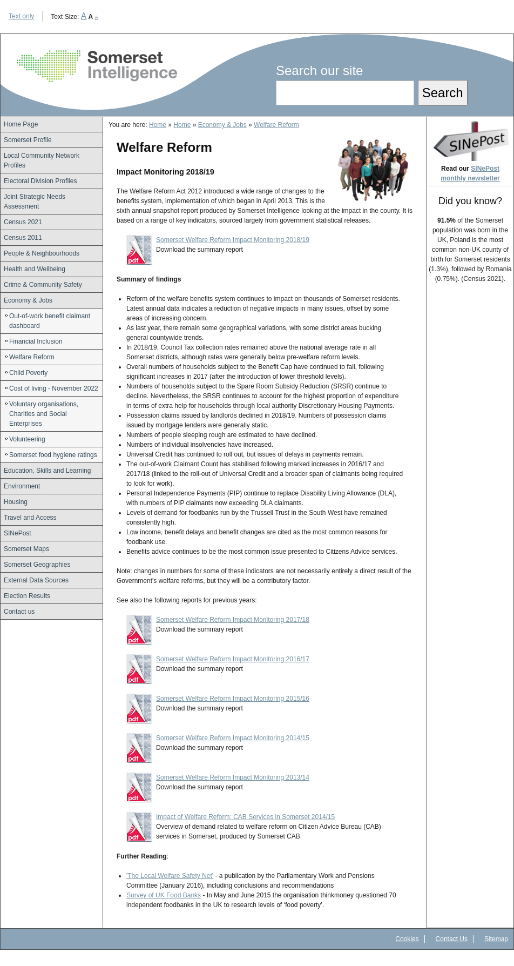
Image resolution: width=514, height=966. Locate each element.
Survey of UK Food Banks (163, 895)
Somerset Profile (28, 140)
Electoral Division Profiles (40, 181)
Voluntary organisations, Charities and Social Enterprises (43, 413)
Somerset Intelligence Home (96, 66)
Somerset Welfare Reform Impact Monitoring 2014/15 (232, 738)
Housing (16, 502)
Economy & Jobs (28, 300)
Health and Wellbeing (34, 269)
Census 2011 (23, 238)
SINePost (17, 533)
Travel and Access (30, 517)
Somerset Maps (26, 549)
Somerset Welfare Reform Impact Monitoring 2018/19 (232, 240)
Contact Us (452, 939)
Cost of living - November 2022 (53, 388)
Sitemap (496, 939)
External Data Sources (36, 580)
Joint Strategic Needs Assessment (34, 201)
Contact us (19, 611)
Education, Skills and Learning (47, 470)
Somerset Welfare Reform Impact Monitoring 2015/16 (232, 698)
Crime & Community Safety (43, 285)
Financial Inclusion (36, 341)
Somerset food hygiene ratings (53, 455)
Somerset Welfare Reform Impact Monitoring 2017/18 (232, 619)
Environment (22, 486)
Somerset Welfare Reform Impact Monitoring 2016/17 (232, 659)
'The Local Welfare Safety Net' (169, 876)
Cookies (406, 939)
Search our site (319, 70)
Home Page (21, 124)
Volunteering (27, 439)
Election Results (27, 596)
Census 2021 (23, 222)
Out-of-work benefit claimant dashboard (49, 321)
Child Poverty (28, 373)
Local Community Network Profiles (41, 160)
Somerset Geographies (37, 564)
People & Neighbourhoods (41, 253)
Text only (21, 16)
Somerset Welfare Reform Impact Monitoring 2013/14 (232, 777)
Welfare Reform (32, 357)
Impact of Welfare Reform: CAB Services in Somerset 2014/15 (245, 817)
